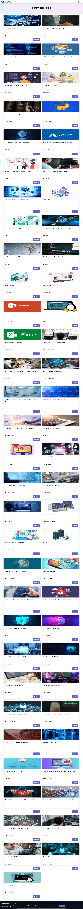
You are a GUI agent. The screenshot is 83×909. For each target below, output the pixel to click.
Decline (55, 906)
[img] (22, 20)
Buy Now (36, 39)
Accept (61, 906)
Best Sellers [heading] (41, 8)
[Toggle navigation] (81, 1)
